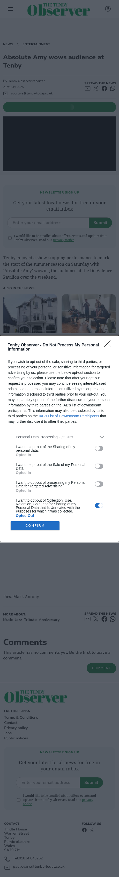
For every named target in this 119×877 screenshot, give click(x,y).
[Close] (109, 345)
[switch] (99, 448)
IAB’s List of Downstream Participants (69, 416)
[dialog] (59, 438)
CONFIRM (35, 525)
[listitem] (59, 437)
